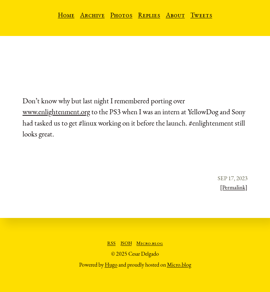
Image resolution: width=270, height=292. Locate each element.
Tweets (201, 16)
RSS (111, 243)
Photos (121, 16)
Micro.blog (149, 243)
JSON (126, 243)
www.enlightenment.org (56, 111)
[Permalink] (234, 187)
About (175, 16)
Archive (92, 16)
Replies (149, 16)
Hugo (111, 264)
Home (66, 16)
